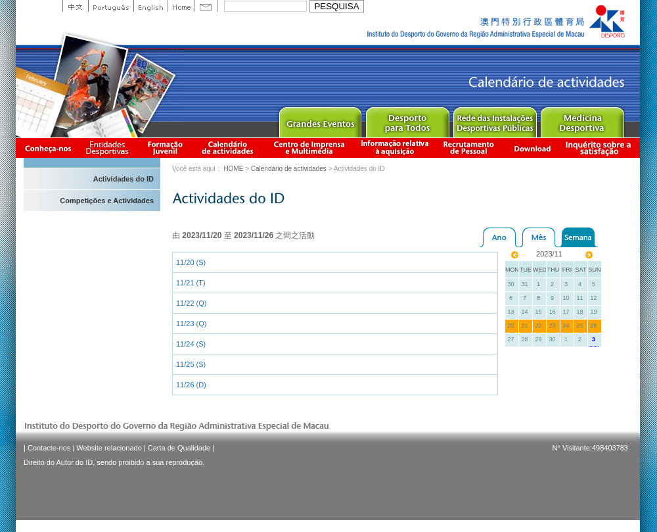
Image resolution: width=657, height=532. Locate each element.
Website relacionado (108, 448)
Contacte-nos (49, 448)
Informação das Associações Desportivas (109, 147)
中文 (75, 6)
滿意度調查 (600, 147)
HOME (233, 168)
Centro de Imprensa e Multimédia (310, 147)
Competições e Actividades (107, 201)
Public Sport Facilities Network (494, 119)
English (150, 6)
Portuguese (110, 6)
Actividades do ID (123, 179)
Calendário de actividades (228, 147)
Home (181, 6)
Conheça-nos (48, 147)
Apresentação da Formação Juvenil (165, 147)
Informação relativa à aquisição (395, 147)
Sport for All (407, 119)
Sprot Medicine (581, 119)
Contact (205, 6)
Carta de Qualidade (179, 448)
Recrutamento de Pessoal (469, 147)
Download (532, 147)
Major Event (319, 119)
